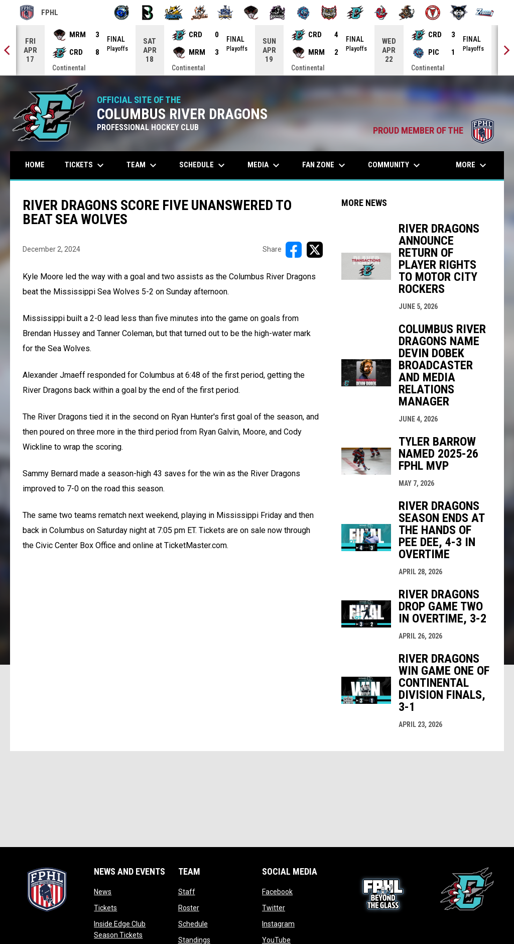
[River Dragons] (355, 12)
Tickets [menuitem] (85, 165)
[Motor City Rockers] (277, 12)
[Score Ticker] (257, 50)
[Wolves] (459, 12)
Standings (194, 940)
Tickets (105, 908)
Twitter (273, 908)
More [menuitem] (472, 165)
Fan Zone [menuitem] (325, 165)
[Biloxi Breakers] (121, 12)
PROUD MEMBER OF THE (433, 130)
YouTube (276, 940)
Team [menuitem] (142, 165)
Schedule (193, 924)
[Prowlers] (329, 12)
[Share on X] (315, 250)
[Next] (506, 50)
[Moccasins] (251, 12)
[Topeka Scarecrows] (407, 12)
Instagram (278, 924)
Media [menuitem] (264, 165)
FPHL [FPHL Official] (39, 12)
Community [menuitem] (395, 165)
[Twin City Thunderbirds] (433, 12)
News (102, 892)
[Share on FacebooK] (294, 250)
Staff (186, 892)
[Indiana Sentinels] (225, 12)
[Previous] (8, 50)
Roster (188, 908)
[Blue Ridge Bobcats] (173, 12)
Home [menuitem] (35, 164)
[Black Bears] (148, 12)
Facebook (277, 892)
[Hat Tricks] (199, 12)
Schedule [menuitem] (203, 165)
